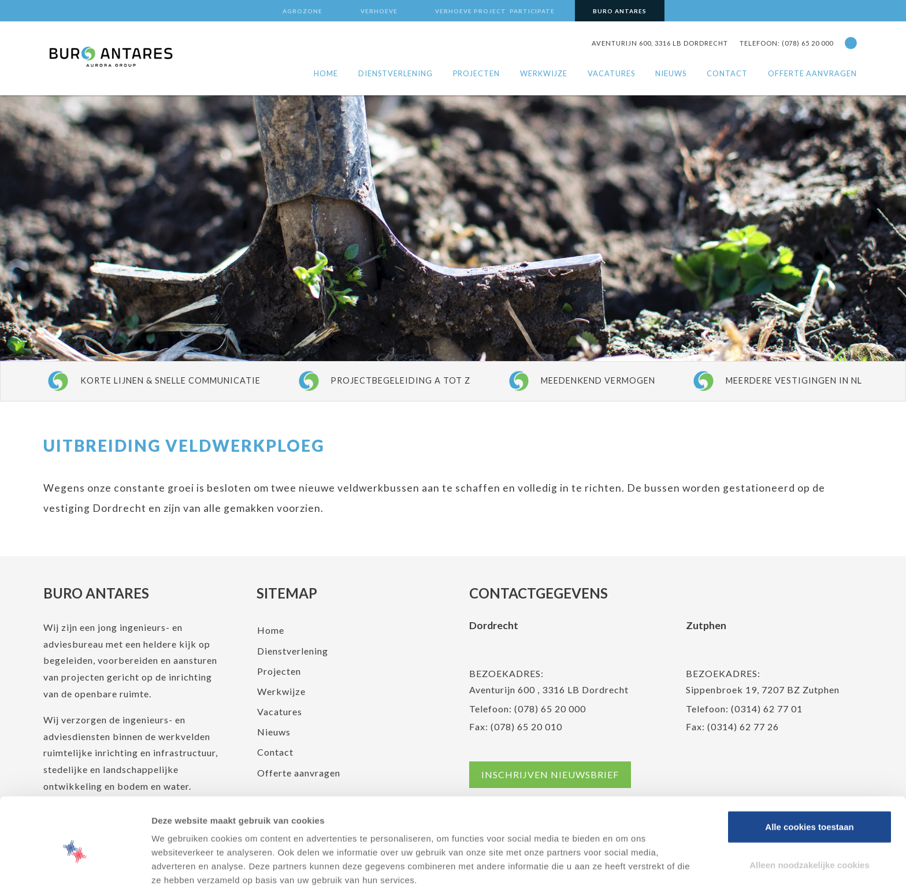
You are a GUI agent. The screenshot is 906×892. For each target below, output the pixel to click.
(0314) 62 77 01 (767, 708)
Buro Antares (620, 11)
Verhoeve (379, 11)
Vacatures (611, 73)
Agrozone (302, 11)
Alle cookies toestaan (809, 778)
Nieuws (670, 73)
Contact (727, 73)
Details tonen (628, 869)
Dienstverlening (395, 73)
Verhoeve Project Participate (495, 11)
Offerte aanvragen (812, 73)
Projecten (476, 73)
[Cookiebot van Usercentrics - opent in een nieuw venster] (74, 869)
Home (326, 73)
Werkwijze (543, 73)
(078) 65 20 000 (550, 708)
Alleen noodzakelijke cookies (809, 817)
